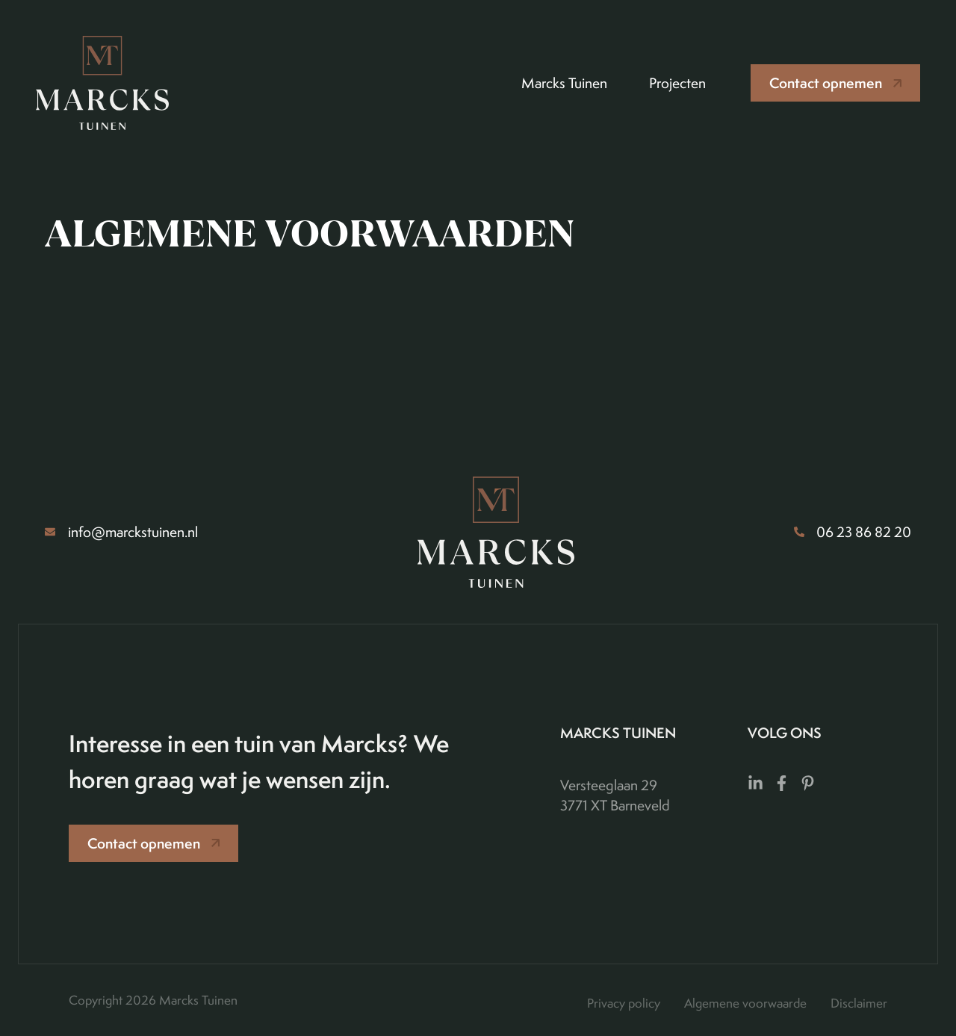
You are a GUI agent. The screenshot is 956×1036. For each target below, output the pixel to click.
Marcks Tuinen (564, 83)
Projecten (677, 83)
